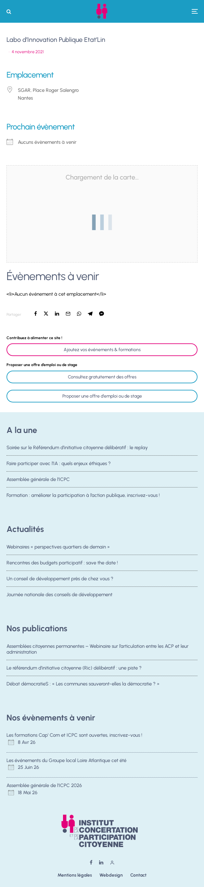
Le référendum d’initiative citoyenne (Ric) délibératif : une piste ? (74, 668)
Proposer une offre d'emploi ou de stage (102, 396)
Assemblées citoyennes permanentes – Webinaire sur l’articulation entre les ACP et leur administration (97, 649)
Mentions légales (74, 875)
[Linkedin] (101, 862)
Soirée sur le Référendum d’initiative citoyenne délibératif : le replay (77, 447)
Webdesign (111, 875)
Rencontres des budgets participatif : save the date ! (62, 563)
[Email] (68, 313)
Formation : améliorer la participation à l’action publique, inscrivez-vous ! (83, 497)
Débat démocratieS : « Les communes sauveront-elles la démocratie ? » (82, 684)
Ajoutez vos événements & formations (102, 349)
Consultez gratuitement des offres (102, 377)
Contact (138, 875)
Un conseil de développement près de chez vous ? (59, 579)
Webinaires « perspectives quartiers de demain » (58, 547)
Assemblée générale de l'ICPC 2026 (44, 785)
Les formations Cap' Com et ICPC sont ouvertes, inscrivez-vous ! (74, 735)
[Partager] (35, 313)
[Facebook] (91, 862)
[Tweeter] (46, 313)
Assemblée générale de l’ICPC (38, 480)
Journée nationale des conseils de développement (59, 596)
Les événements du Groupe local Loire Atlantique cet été (66, 760)
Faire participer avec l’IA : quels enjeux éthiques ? (58, 463)
